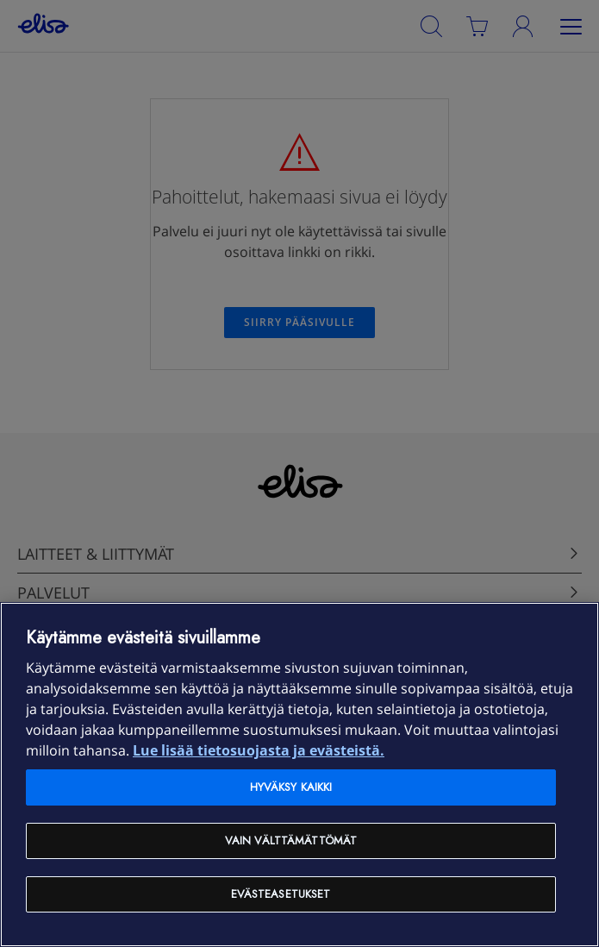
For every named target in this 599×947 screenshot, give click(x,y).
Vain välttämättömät (291, 840)
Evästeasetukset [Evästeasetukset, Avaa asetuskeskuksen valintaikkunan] (281, 894)
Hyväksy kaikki (291, 787)
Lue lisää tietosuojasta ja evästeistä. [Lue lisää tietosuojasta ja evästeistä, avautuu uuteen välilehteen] (258, 750)
